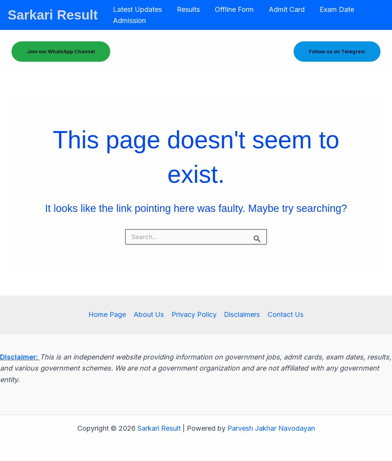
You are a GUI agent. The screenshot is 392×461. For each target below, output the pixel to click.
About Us (149, 314)
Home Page (108, 314)
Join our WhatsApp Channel (61, 51)
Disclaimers (241, 314)
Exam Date (331, 9)
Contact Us (284, 314)
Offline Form (231, 9)
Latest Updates (136, 9)
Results (186, 9)
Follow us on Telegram (337, 51)
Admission (128, 20)
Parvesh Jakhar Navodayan (271, 428)
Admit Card (283, 9)
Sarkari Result (53, 14)
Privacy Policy (193, 314)
